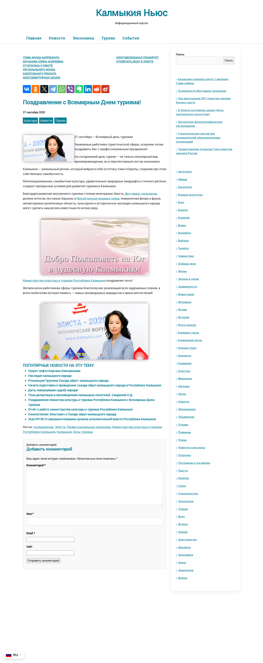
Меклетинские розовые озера (98, 198)
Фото (181, 516)
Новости (57, 38)
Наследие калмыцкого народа (49, 376)
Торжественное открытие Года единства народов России (204, 151)
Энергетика (185, 570)
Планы (182, 440)
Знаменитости (187, 286)
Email (30, 533)
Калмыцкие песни (190, 340)
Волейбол (184, 233)
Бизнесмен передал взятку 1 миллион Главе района (202, 81)
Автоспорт (185, 171)
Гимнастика (186, 256)
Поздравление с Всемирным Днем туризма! (82, 102)
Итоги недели (187, 325)
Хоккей (183, 532)
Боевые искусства (190, 194)
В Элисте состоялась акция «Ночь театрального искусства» (200, 112)
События (130, 38)
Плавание (184, 432)
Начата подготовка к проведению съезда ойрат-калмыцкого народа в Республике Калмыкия (94, 385)
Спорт (182, 486)
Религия (183, 478)
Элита (182, 562)
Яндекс (183, 578)
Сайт (29, 546)
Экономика (83, 38)
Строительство (188, 493)
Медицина (185, 378)
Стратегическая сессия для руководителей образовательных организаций (198, 137)
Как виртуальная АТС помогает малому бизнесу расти (203, 100)
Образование (187, 409)
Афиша (182, 179)
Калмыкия (64, 432)
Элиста (60, 427)
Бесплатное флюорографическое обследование (199, 124)
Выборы (183, 240)
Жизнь (182, 271)
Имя (30, 513)
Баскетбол (185, 187)
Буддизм (184, 217)
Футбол (183, 524)
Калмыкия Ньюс (131, 12)
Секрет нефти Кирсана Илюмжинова (54, 371)
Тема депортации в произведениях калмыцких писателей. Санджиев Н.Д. (80, 395)
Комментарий (36, 465)
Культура (30, 121)
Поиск (180, 54)
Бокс (181, 202)
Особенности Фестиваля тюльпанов (202, 91)
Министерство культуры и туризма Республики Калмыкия (64, 280)
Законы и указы (188, 279)
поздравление (44, 427)
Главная (33, 38)
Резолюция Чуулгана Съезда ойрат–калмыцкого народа (68, 381)
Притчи (183, 470)
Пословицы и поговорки (194, 463)
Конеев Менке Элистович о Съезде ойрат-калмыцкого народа (72, 414)
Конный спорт (187, 348)
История (183, 317)
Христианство (187, 539)
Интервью (184, 302)
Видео (182, 225)
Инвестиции (186, 294)
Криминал (185, 363)
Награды (184, 386)
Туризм (108, 38)
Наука (182, 394)
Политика (184, 455)
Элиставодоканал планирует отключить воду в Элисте (137, 59)
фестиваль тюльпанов (141, 194)
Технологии (185, 501)
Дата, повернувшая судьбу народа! (53, 390)
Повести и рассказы (191, 447)
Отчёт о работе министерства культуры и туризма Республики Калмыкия (80, 409)
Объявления (186, 417)
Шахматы (184, 547)
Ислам (182, 309)
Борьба (183, 210)
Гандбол (183, 248)
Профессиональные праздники (89, 427)
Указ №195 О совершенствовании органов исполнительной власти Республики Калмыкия (92, 419)
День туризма (83, 432)
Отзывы (183, 424)
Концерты (184, 355)
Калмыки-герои (188, 332)
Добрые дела (187, 263)
